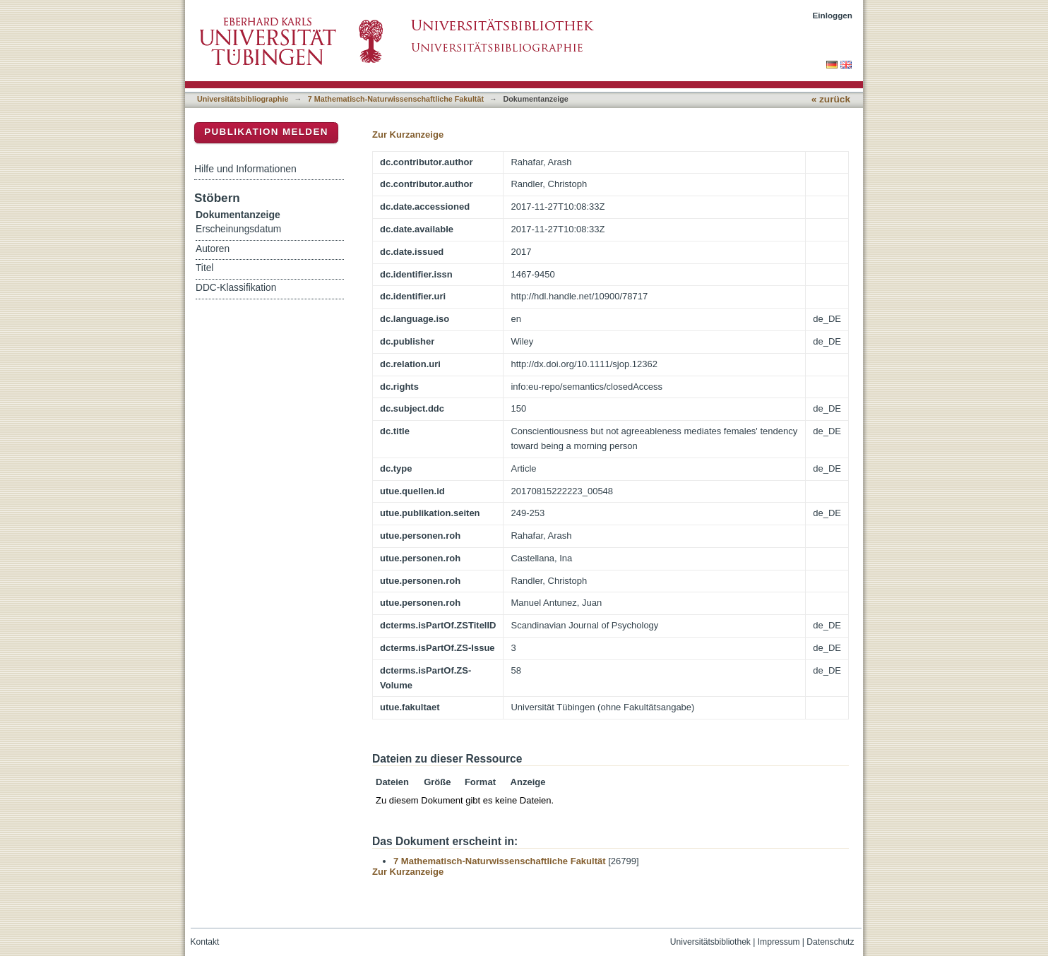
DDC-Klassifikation (236, 287)
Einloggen (833, 15)
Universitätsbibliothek (710, 942)
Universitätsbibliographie (242, 99)
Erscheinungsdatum (238, 229)
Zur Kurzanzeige (407, 134)
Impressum (779, 942)
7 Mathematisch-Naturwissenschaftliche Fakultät (396, 99)
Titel (204, 268)
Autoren (213, 249)
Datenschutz (830, 942)
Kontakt (205, 942)
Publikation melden (266, 131)
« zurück (830, 99)
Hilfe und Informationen (245, 168)
